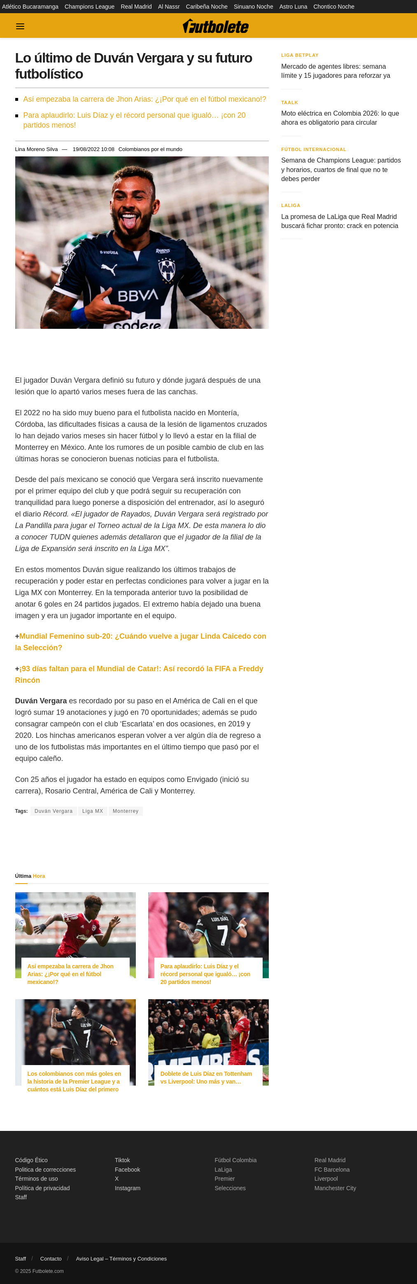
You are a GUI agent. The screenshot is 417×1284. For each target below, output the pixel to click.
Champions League (89, 6)
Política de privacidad (42, 1188)
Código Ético (31, 1160)
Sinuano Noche (253, 6)
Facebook (127, 1169)
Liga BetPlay (300, 55)
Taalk (289, 102)
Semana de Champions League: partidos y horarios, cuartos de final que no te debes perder (341, 169)
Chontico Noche (333, 6)
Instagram (127, 1188)
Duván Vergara (54, 811)
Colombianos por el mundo (150, 149)
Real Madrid (136, 6)
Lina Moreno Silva (36, 149)
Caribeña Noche (207, 6)
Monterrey (126, 811)
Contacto (51, 1259)
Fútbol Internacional (314, 149)
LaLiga (291, 205)
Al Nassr (169, 6)
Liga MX (92, 811)
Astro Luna (294, 6)
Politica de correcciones (45, 1169)
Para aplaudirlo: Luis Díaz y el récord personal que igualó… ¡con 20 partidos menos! (134, 120)
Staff (21, 1197)
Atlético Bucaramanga (30, 6)
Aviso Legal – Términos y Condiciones (121, 1259)
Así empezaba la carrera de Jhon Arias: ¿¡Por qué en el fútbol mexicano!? (144, 99)
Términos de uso (36, 1178)
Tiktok (122, 1160)
